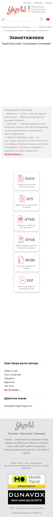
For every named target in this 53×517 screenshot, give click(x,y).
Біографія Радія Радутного (18, 406)
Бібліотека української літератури (15, 27)
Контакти (27, 3)
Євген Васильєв (35, 463)
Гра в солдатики (12, 374)
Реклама (38, 3)
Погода (48, 3)
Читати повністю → (13, 154)
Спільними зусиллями (13, 31)
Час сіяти (9, 386)
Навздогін (9, 378)
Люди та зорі (11, 371)
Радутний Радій (44, 27)
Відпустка (9, 382)
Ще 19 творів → (12, 390)
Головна (13, 433)
